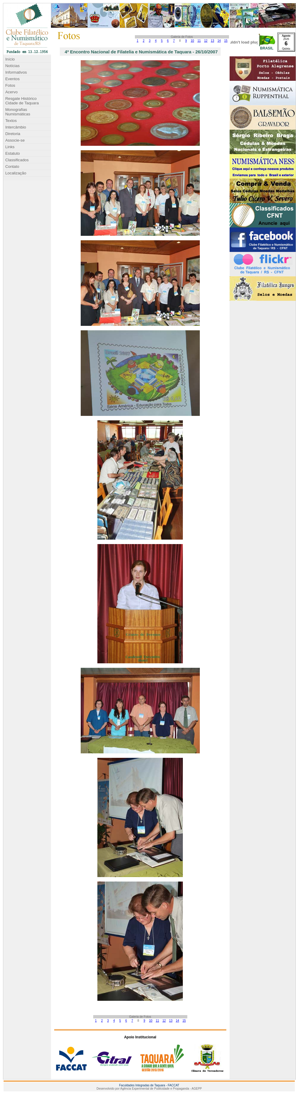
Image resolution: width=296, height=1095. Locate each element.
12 (205, 40)
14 (219, 40)
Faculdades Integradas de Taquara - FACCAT (149, 1085)
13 (212, 40)
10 (192, 40)
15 (226, 40)
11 (199, 40)
